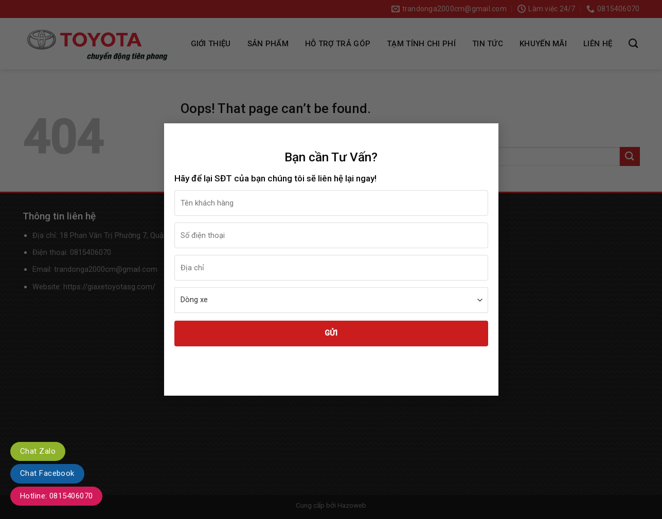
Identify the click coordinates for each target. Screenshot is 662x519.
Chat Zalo (38, 451)
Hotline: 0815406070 (56, 496)
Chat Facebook (47, 473)
